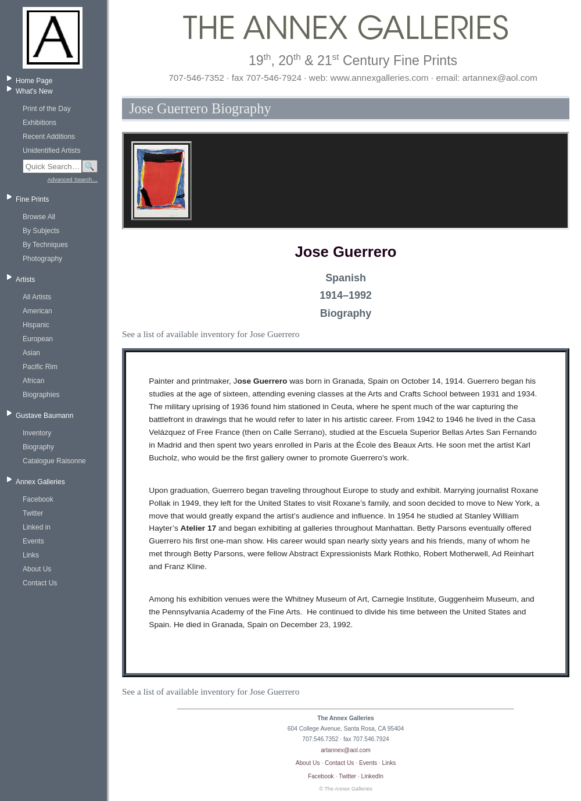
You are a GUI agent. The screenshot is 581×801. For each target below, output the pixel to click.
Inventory (37, 433)
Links (31, 555)
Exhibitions (39, 123)
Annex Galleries (40, 482)
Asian (31, 353)
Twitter (33, 513)
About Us (37, 569)
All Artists (37, 297)
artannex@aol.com (346, 750)
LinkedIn (372, 776)
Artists (25, 280)
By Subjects (41, 231)
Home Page (34, 81)
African (33, 381)
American (37, 311)
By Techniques (45, 245)
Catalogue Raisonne (54, 461)
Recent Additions (49, 137)
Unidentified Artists (51, 150)
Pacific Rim (40, 367)
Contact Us (40, 583)
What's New (34, 91)
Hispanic (36, 325)
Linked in (37, 527)
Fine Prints (32, 199)
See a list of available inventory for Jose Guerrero (210, 334)
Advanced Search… (73, 179)
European (38, 339)
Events (33, 541)
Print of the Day (47, 109)
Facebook (38, 499)
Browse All (39, 217)
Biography (38, 447)
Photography (42, 259)
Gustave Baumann (44, 416)
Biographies (41, 395)
